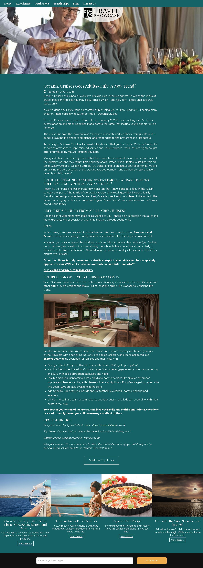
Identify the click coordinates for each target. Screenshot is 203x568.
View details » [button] (25, 543)
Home (8, 3)
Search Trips (61, 3)
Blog (76, 3)
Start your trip (152, 561)
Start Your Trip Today (101, 460)
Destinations (42, 3)
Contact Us (89, 3)
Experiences (23, 3)
